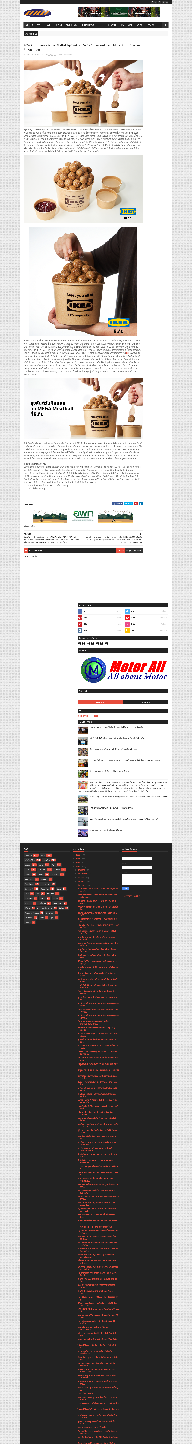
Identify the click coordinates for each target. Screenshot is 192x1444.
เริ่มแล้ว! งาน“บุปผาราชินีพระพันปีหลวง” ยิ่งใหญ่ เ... (98, 1122)
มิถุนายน (82, 1388)
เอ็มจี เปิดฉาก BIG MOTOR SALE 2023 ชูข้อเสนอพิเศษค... (97, 889)
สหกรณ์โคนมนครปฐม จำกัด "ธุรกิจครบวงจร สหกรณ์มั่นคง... (96, 989)
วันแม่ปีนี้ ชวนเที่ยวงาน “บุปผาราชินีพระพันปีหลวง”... (96, 1230)
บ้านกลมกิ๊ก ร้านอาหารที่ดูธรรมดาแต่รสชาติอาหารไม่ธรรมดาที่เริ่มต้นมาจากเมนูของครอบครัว (152, 186)
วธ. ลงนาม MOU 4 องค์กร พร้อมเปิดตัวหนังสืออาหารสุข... (96, 1098)
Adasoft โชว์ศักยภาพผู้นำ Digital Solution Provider (95, 846)
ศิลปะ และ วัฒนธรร (32, 646)
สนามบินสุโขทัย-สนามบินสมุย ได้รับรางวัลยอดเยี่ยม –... (97, 1344)
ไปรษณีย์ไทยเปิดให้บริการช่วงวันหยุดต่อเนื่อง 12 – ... (98, 1144)
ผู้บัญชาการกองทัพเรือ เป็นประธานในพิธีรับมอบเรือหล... (97, 864)
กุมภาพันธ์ (82, 1403)
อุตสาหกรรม (46, 617)
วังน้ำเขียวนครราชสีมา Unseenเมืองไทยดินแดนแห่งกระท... (97, 1302)
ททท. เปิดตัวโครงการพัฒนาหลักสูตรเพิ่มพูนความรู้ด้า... (98, 919)
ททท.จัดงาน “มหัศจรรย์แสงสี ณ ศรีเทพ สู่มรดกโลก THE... (97, 683)
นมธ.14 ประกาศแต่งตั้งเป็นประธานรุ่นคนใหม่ (97, 1206)
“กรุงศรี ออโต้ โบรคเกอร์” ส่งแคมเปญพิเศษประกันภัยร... (98, 1378)
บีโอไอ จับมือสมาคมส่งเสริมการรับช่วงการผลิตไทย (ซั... (97, 1196)
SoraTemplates (36, 1440)
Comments (158, 125)
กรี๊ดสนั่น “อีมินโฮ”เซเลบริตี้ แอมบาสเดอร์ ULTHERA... (95, 1254)
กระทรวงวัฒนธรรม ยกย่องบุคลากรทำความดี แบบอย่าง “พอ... (96, 1104)
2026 (78, 588)
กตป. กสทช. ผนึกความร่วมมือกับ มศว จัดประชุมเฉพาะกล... (97, 977)
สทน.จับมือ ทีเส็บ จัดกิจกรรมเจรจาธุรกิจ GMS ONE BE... (98, 870)
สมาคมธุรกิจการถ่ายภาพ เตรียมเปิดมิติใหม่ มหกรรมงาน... (95, 1086)
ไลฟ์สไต (28, 656)
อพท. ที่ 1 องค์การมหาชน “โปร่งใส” (92, 1160)
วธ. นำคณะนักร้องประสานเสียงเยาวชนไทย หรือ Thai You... (98, 1290)
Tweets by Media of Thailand (135, 138)
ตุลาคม (81, 611)
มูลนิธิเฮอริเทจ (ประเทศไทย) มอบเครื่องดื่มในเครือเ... (96, 1156)
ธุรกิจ (43, 589)
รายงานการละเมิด (131, 629)
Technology (71, 25)
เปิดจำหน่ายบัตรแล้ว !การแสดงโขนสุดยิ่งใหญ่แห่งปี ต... (97, 828)
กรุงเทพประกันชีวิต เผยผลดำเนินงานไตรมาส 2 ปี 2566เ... (98, 1049)
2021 (78, 1416)
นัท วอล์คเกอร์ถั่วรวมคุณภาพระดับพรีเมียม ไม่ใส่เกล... (97, 653)
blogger (98, 526)
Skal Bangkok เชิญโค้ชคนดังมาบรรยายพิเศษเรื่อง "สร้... (98, 1138)
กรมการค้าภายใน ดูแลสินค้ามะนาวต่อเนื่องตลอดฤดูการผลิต (98, 1001)
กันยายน (82, 614)
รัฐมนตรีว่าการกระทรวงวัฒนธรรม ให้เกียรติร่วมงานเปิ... (98, 965)
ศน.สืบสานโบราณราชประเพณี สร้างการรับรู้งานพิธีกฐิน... (98, 738)
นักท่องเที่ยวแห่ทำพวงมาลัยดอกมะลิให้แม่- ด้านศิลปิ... (97, 1116)
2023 (78, 599)
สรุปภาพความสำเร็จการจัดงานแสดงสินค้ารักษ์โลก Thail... (97, 943)
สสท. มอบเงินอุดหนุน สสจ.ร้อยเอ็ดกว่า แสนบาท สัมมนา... (97, 1132)
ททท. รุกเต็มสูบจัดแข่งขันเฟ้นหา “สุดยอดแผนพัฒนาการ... (96, 1224)
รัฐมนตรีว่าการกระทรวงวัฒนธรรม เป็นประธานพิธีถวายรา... (97, 1166)
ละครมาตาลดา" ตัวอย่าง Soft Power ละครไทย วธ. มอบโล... (97, 834)
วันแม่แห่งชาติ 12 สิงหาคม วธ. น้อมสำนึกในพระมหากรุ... (97, 1178)
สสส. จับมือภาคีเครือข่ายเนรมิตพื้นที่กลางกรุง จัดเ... (96, 949)
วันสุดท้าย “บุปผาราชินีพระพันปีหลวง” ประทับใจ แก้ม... (98, 1092)
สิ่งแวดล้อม (45, 622)
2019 (78, 1424)
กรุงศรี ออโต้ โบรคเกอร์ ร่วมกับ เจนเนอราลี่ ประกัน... (96, 1218)
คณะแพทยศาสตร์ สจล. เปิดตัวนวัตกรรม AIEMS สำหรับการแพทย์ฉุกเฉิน (152, 151)
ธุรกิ (52, 651)
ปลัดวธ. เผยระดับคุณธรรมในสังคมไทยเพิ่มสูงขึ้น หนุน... (98, 1296)
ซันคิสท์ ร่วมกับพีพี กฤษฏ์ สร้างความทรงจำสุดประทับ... (96, 1019)
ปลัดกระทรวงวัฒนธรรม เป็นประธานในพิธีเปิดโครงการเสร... (97, 1037)
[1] (47, 312)
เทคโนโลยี (42, 603)
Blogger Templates (58, 1440)
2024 (78, 596)
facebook (115, 526)
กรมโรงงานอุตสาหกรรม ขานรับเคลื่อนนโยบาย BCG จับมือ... (97, 1202)
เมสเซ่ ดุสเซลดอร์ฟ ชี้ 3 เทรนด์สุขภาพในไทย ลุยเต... (98, 701)
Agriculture (49, 646)
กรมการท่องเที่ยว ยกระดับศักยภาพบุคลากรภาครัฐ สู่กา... (98, 1184)
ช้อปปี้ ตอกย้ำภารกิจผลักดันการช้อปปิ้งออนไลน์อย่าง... (97, 689)
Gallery (61, 641)
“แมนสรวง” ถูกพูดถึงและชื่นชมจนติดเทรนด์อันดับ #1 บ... (98, 901)
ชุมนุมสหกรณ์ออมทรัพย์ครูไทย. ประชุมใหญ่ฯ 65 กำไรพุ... (97, 852)
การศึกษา (55, 608)
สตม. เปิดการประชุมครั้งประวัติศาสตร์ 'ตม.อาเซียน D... (94, 1061)
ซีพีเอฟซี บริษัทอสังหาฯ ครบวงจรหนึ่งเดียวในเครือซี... (98, 804)
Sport (101, 25)
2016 (78, 1431)
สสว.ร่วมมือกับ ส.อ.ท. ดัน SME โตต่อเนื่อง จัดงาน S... (98, 1172)
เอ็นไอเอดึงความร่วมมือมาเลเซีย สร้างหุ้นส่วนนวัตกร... (97, 707)
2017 (78, 1428)
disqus (106, 526)
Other (139, 25)
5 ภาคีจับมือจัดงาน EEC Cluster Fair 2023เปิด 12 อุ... (98, 1031)
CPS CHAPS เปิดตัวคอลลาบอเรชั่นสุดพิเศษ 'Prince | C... (98, 1043)
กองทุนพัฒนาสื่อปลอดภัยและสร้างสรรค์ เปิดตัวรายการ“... (97, 1248)
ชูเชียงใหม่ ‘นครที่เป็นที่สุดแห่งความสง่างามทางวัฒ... (97, 732)
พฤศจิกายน (83, 607)
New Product (126, 25)
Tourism (58, 25)
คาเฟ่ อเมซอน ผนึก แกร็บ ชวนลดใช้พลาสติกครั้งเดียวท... (98, 714)
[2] (29, 328)
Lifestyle (112, 25)
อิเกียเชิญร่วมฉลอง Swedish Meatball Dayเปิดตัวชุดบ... (97, 1067)
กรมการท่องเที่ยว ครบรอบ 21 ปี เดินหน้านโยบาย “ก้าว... (98, 780)
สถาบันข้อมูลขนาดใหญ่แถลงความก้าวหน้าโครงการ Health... (95, 882)
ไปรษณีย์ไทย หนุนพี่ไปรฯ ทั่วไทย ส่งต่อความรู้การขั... (98, 798)
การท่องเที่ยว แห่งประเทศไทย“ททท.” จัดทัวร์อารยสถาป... (98, 931)
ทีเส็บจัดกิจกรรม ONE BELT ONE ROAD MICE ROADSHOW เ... (95, 895)
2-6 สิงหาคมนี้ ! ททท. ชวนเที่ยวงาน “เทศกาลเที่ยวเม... (96, 1332)
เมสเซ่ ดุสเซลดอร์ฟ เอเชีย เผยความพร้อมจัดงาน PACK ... (98, 1356)
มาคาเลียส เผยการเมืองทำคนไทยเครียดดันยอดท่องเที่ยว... (97, 810)
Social (47, 25)
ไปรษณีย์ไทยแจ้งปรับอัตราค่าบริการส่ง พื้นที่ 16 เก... (97, 1080)
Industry (42, 632)
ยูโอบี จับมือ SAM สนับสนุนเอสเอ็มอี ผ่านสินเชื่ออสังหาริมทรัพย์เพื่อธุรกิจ (152, 162)
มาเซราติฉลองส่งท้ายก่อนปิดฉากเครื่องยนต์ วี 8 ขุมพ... (97, 1260)
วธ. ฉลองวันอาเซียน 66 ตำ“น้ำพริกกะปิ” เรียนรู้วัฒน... (97, 1236)
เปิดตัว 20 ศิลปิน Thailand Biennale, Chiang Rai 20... (97, 1013)
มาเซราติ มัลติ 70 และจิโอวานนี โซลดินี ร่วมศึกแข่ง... (97, 635)
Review (151, 25)
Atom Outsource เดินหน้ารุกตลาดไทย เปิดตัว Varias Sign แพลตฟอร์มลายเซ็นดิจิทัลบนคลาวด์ (152, 259)
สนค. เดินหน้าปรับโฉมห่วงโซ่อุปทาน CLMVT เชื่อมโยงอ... (96, 913)
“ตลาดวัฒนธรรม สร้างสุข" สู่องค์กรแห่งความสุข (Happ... (98, 907)
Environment (29, 651)
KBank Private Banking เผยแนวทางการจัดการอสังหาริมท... (97, 786)
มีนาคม (81, 1400)
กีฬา (53, 598)
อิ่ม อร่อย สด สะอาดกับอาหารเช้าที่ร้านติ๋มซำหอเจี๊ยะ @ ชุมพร (152, 173)
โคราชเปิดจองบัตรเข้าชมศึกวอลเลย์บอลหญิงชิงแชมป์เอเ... (97, 726)
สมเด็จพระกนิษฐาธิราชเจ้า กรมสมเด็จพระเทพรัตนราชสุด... (97, 876)
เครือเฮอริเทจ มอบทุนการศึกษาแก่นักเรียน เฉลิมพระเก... (97, 768)
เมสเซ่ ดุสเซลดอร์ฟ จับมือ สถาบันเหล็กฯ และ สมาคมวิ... (96, 671)
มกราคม (82, 1407)
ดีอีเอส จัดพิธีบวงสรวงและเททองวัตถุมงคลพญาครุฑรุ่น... (97, 695)
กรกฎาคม (82, 1384)
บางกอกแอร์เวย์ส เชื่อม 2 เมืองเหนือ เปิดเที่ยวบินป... (97, 1350)
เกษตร (41, 608)
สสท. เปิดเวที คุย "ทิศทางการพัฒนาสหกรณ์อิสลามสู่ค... (97, 971)
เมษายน (81, 1396)
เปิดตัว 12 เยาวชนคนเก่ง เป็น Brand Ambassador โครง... (98, 1025)
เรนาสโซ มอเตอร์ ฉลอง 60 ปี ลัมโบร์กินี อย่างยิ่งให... (98, 641)
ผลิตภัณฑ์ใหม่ (66, 55)
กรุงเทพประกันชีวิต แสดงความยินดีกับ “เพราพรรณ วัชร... (96, 1278)
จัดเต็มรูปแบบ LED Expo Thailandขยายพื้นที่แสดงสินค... (98, 1272)
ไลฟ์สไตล (42, 637)
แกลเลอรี (28, 637)
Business (36, 25)
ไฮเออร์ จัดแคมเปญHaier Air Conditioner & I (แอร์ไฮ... (96, 1055)
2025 (78, 592)
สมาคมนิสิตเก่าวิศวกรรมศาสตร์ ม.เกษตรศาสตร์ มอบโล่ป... (97, 1266)
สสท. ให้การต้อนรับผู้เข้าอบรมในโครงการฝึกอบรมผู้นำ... (96, 937)
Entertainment (87, 25)
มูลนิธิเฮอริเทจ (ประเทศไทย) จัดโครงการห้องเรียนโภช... (96, 1284)
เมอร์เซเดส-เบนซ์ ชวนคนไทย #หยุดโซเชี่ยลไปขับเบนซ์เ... (97, 1150)
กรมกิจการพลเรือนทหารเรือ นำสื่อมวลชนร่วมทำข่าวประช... (98, 858)
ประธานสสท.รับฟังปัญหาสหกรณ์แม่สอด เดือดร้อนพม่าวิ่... (97, 1110)
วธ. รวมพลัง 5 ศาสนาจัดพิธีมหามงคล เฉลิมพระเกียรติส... (97, 1007)
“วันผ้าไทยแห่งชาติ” (86, 1127)
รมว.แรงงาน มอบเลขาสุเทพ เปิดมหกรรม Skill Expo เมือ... (97, 665)
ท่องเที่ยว (46, 593)
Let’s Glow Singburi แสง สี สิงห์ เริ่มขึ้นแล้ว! (96, 960)
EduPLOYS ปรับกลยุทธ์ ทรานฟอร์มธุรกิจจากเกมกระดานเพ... (97, 720)
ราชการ (28, 598)
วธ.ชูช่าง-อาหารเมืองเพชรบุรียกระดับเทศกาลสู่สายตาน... (97, 1320)
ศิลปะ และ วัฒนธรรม (44, 641)
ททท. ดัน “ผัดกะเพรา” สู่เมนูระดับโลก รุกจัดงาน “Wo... (97, 1190)
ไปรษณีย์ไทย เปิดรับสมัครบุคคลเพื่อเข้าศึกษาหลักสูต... (98, 792)
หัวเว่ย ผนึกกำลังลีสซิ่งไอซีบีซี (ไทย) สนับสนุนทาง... (96, 1372)
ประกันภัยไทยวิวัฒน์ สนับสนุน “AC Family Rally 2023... (97, 647)
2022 (78, 1412)
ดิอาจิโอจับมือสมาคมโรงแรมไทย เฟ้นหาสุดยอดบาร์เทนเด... (97, 629)
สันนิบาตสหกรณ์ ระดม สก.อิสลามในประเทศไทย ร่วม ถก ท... (98, 983)
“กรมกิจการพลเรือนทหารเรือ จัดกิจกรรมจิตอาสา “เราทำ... (98, 744)
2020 (78, 1420)
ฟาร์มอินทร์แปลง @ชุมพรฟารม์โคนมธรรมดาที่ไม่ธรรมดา (151, 247)
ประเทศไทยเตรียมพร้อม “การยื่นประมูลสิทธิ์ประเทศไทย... (96, 1314)
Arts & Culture (57, 637)
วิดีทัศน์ (27, 641)
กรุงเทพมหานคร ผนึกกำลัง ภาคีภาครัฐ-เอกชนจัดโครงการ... (98, 1242)
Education (50, 627)
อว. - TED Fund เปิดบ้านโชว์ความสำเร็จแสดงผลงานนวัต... (98, 1326)
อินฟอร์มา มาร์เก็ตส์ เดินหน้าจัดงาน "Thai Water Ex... (98, 1073)
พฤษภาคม (82, 1392)
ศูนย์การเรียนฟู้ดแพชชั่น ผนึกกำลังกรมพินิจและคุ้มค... (97, 816)
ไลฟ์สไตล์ (28, 589)
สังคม (41, 598)
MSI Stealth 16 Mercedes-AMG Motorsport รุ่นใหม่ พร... (97, 762)
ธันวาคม (82, 603)
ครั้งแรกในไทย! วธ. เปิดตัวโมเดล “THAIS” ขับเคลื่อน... (97, 995)
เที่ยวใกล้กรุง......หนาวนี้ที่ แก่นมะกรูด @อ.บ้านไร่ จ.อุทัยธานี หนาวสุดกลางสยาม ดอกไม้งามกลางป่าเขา (151, 237)
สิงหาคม (82, 618)
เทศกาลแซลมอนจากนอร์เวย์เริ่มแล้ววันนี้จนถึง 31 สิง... (98, 1362)
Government (29, 622)
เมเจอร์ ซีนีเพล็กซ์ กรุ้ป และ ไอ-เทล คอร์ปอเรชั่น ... (98, 955)
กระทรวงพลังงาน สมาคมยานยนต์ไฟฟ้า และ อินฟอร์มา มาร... (98, 677)
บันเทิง (27, 603)
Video (42, 651)
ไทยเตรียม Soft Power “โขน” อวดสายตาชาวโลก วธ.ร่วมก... (98, 659)
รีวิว (38, 627)
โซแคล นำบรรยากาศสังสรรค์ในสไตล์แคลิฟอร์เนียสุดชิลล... (93, 756)
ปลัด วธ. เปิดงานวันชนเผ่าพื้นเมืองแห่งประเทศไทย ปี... (94, 1212)
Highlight (136, 125)
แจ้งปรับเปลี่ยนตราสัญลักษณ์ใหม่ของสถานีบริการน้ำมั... (98, 1338)
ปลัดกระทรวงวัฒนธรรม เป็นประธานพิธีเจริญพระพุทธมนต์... (97, 1308)
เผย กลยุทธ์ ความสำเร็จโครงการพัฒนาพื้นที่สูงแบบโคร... (97, 925)
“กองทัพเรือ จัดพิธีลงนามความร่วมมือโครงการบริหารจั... (98, 840)
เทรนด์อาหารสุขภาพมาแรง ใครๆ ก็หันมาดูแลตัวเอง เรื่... (98, 623)
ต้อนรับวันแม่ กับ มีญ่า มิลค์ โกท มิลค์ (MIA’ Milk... (98, 1367)
